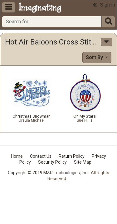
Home (17, 156)
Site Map (82, 162)
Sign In (104, 5)
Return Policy (72, 156)
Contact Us (40, 156)
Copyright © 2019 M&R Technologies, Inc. (48, 172)
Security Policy (52, 162)
